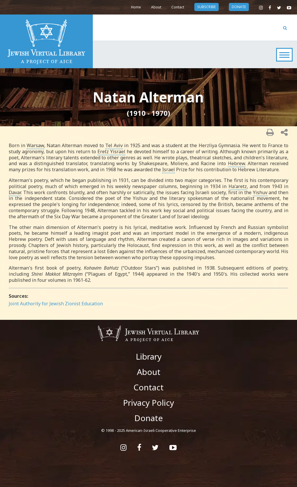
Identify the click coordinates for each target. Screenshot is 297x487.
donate (239, 6)
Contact (177, 7)
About (156, 7)
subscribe (206, 6)
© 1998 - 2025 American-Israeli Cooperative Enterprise (148, 430)
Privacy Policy (148, 402)
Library (149, 356)
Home (136, 7)
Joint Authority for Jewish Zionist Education (56, 303)
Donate (148, 417)
